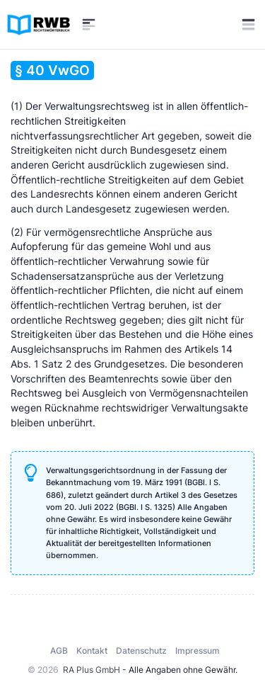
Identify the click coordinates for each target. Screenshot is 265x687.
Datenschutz (141, 650)
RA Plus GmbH (91, 669)
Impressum (197, 650)
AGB (59, 650)
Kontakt (91, 650)
